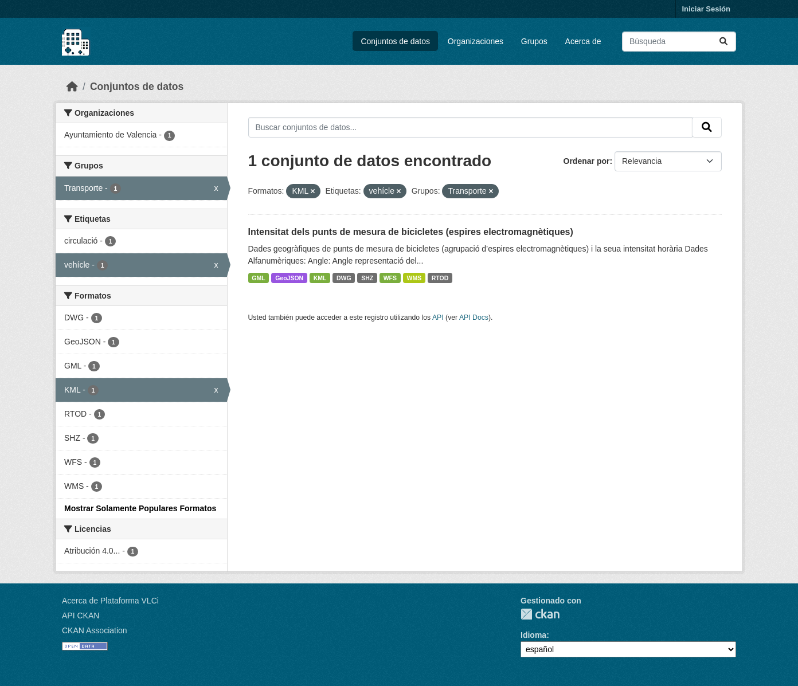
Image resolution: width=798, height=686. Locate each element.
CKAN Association (94, 630)
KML (320, 278)
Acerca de (583, 41)
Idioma (533, 635)
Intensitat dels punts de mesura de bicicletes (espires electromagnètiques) (410, 232)
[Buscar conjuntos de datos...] (679, 42)
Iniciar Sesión (706, 9)
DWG (344, 278)
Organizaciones (475, 41)
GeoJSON (289, 278)
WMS (414, 278)
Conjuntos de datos (395, 41)
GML (258, 278)
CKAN (540, 614)
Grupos (534, 41)
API (438, 317)
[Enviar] (723, 42)
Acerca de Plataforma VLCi (110, 600)
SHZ (367, 278)
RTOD (440, 278)
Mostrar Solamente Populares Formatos (140, 508)
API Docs (473, 317)
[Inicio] (72, 86)
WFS (390, 278)
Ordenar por (587, 161)
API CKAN (80, 615)
